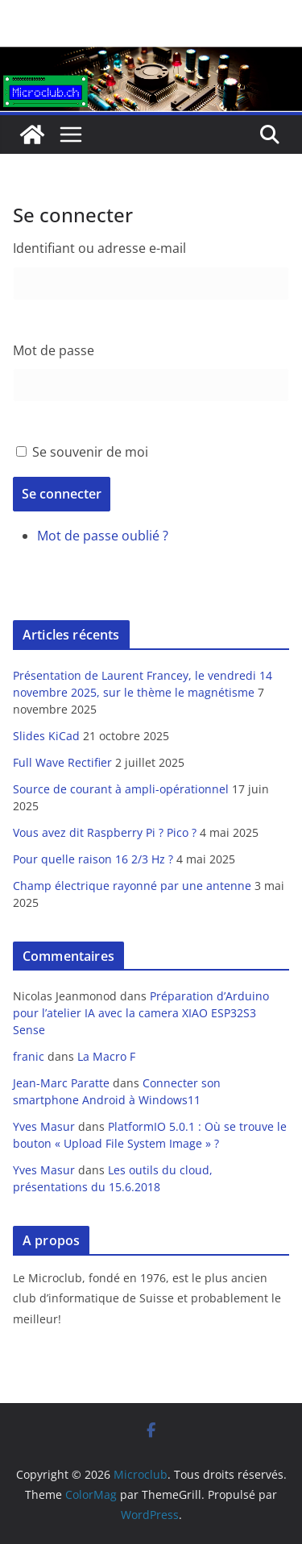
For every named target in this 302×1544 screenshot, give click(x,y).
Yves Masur (44, 1126)
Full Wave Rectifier (62, 762)
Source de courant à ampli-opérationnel (121, 789)
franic (28, 1056)
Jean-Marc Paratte (61, 1083)
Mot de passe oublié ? (102, 535)
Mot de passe (53, 350)
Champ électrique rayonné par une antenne (132, 885)
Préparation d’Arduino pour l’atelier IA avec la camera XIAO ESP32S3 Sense (141, 1012)
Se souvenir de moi (90, 452)
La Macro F (106, 1056)
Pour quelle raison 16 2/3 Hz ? (93, 859)
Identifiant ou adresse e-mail (99, 248)
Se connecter (61, 494)
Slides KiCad (46, 735)
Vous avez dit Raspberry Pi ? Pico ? (105, 832)
